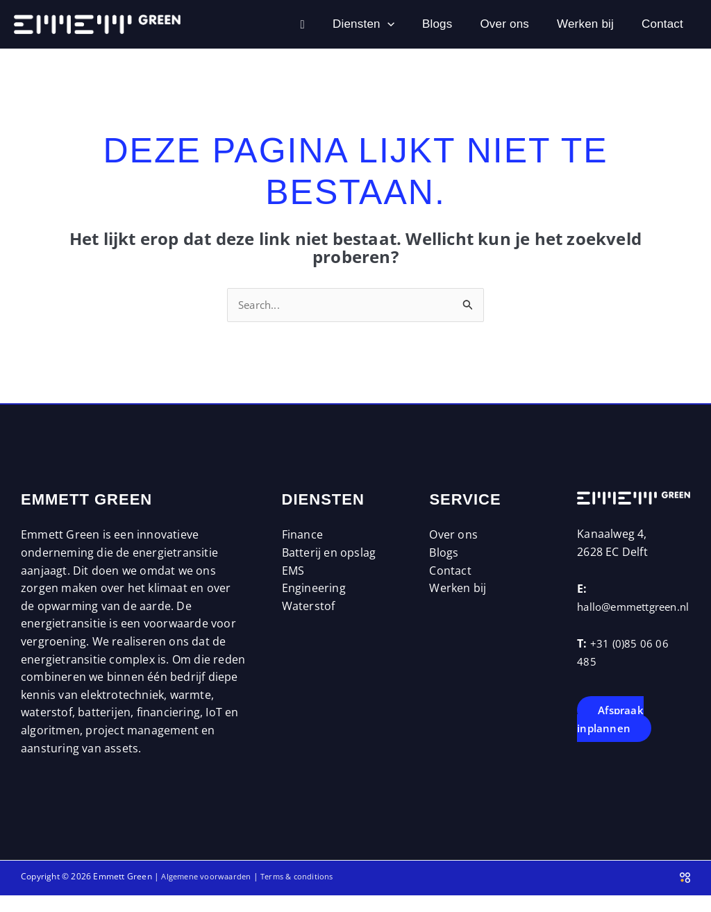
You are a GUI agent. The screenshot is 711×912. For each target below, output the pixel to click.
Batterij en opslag (329, 553)
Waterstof (308, 607)
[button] (325, 24)
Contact (655, 24)
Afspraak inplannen (612, 738)
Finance (302, 536)
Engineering (314, 589)
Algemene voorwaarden (209, 878)
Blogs (389, 24)
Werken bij (564, 24)
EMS (293, 572)
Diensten (301, 24)
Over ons (469, 24)
